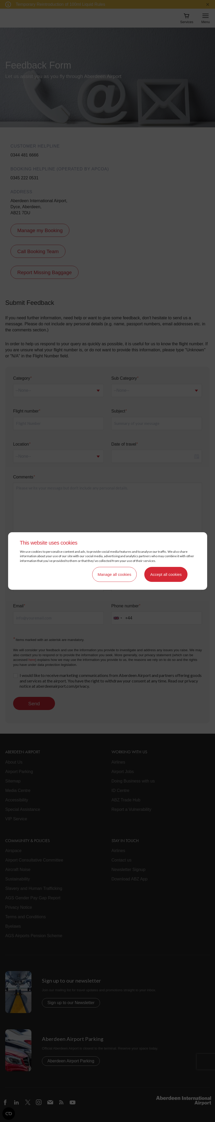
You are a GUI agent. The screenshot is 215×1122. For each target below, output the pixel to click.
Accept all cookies (166, 574)
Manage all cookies (114, 574)
